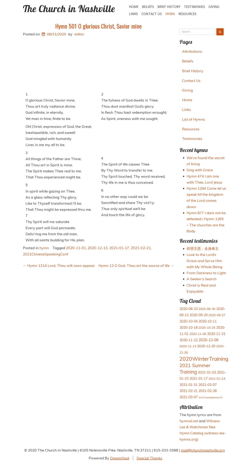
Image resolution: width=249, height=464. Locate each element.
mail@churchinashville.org (203, 450)
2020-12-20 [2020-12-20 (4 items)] (206, 346)
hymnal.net (188, 421)
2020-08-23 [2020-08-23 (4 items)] (188, 309)
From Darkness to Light (206, 273)
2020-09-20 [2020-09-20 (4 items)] (198, 315)
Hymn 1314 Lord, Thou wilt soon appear (59, 265)
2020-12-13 (98, 248)
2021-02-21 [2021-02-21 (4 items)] (188, 391)
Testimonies (194, 6)
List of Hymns (193, 119)
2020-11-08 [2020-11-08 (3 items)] (197, 334)
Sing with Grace (200, 170)
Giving (214, 6)
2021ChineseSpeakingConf (45, 254)
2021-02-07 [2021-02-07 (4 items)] (208, 384)
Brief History (168, 6)
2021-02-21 (141, 248)
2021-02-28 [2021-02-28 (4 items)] (208, 391)
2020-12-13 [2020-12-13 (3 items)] (187, 346)
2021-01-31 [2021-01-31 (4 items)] (188, 384)
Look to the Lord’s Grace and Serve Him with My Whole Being (204, 260)
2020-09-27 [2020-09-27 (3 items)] (217, 315)
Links (133, 14)
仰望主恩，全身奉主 (203, 248)
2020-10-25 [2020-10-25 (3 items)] (207, 327)
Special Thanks (149, 458)
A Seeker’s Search (202, 279)
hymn (170, 14)
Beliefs (148, 6)
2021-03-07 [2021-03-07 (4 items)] (188, 397)
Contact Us (151, 14)
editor (79, 34)
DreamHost (119, 458)
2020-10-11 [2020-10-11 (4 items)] (208, 321)
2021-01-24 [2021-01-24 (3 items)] (217, 378)
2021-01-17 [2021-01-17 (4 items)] (198, 378)
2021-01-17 (119, 248)
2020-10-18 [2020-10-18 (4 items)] (188, 327)
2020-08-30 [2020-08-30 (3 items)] (207, 309)
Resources (187, 14)
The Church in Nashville (69, 8)
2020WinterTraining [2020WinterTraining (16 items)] (203, 359)
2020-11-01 (76, 248)
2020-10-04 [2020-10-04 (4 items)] (188, 321)
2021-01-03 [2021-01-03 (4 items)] (207, 372)
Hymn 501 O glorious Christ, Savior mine (98, 26)
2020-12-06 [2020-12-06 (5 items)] (208, 340)
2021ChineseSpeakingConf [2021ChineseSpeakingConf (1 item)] (210, 397)
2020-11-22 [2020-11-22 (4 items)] (188, 340)
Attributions (192, 51)
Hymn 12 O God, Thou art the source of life (136, 265)
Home (133, 6)
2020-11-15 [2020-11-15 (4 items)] (216, 334)
